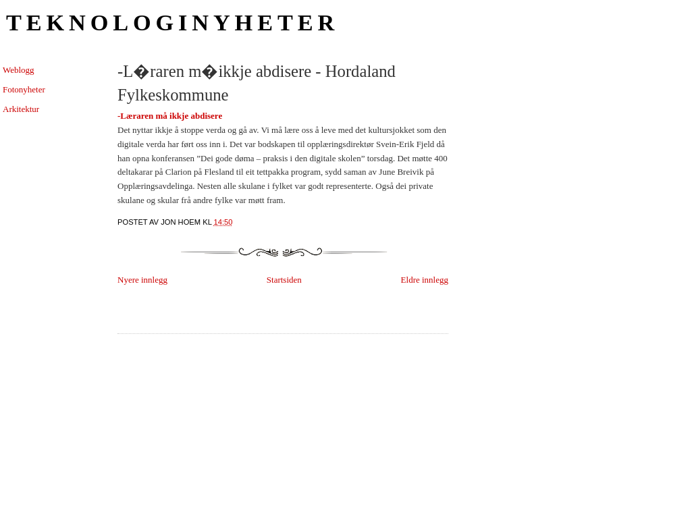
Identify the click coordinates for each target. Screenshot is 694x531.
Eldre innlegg (424, 280)
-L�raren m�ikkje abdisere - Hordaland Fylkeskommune (256, 83)
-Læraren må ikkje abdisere (169, 116)
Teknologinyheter (172, 22)
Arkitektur (21, 109)
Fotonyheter (24, 89)
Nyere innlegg (142, 280)
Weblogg (18, 70)
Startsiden (284, 280)
